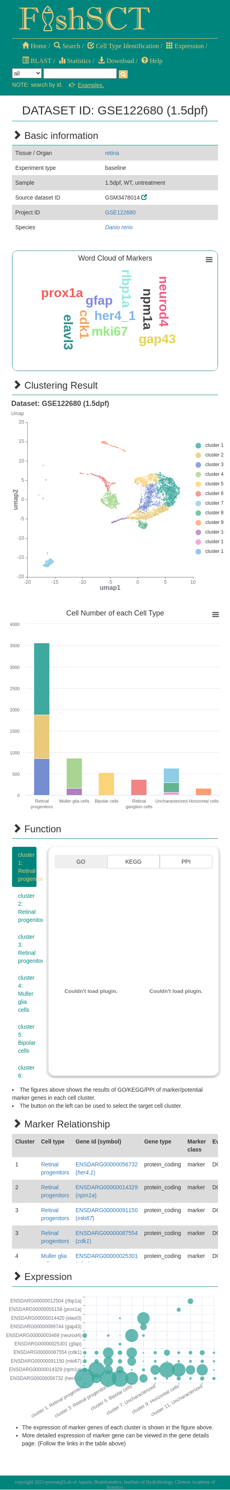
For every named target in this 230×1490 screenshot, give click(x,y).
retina (112, 153)
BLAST (36, 61)
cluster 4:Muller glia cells (26, 993)
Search (67, 46)
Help (152, 61)
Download (116, 61)
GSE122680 (120, 212)
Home (34, 46)
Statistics (75, 61)
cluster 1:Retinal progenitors (27, 867)
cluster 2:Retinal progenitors (27, 908)
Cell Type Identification (123, 46)
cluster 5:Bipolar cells (27, 1038)
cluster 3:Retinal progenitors (27, 949)
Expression (185, 46)
